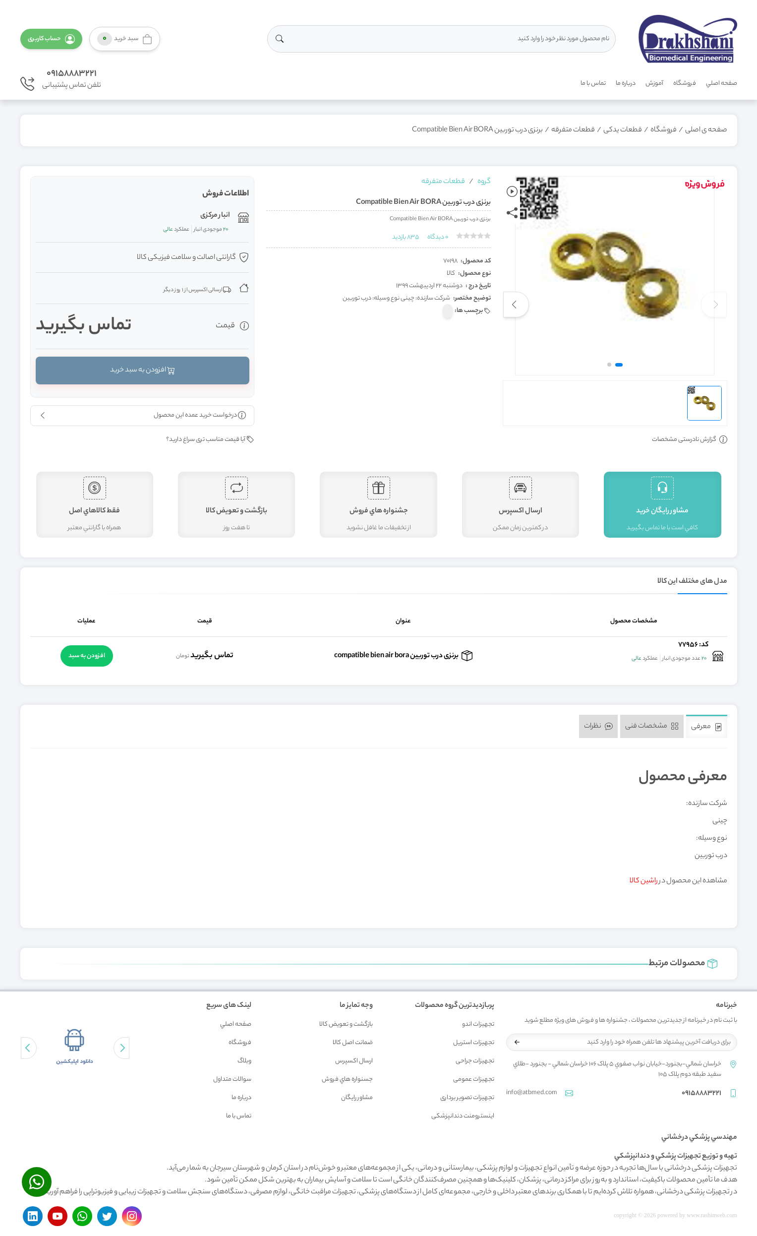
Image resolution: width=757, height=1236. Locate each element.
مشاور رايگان (357, 1098)
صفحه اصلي (721, 83)
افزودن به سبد (86, 656)
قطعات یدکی (622, 130)
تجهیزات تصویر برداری (467, 1098)
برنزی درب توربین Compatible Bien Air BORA (477, 130)
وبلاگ (244, 1061)
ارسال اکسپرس (354, 1061)
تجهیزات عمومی (473, 1079)
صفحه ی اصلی (706, 130)
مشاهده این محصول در (678, 881)
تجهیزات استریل (473, 1043)
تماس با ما (593, 83)
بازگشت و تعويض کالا (346, 1024)
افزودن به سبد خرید (142, 370)
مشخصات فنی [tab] (652, 727)
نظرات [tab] (598, 727)
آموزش (654, 83)
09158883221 (72, 73)
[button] (51, 39)
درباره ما (626, 83)
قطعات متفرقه (573, 130)
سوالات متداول (232, 1079)
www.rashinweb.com (712, 1215)
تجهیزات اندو (478, 1024)
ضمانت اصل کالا (353, 1043)
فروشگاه (684, 83)
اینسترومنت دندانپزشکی (462, 1116)
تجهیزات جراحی (475, 1061)
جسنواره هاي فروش (347, 1079)
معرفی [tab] (706, 727)
